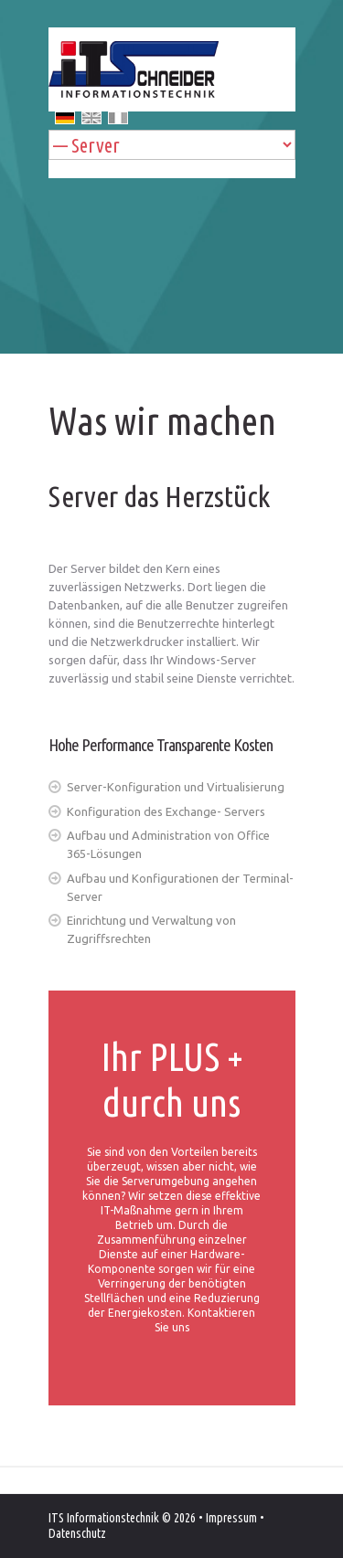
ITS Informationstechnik (103, 1517)
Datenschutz (77, 1533)
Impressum (231, 1517)
